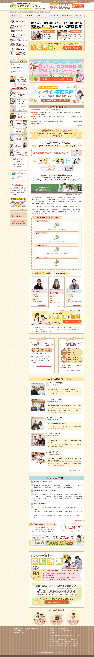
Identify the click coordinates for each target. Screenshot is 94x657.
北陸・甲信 (30, 11)
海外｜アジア (67, 639)
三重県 (58, 229)
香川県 (58, 241)
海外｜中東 (75, 641)
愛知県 (49, 229)
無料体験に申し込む (71, 48)
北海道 (36, 11)
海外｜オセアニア (69, 641)
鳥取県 (54, 241)
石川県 (47, 253)
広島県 (63, 241)
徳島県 (77, 643)
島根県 (66, 643)
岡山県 (49, 241)
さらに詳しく (41, 305)
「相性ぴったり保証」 (57, 201)
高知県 (55, 645)
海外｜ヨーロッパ (60, 641)
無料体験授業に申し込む (56, 602)
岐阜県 (54, 229)
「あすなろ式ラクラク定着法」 (59, 209)
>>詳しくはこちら (21, 209)
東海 (24, 11)
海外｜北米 (73, 639)
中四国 (42, 11)
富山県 (51, 253)
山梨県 (65, 253)
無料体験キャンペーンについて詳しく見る (56, 79)
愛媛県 (51, 645)
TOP (19, 11)
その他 (47, 11)
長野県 (61, 253)
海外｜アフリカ (53, 643)
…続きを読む (61, 393)
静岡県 (63, 229)
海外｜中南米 (53, 641)
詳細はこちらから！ (71, 321)
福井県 (56, 253)
